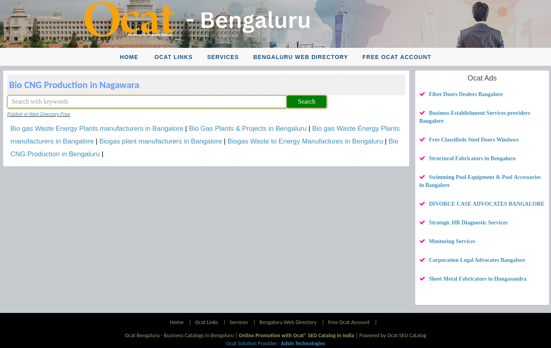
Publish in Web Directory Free (38, 114)
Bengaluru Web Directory (300, 57)
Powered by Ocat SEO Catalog (392, 335)
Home (129, 57)
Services (223, 57)
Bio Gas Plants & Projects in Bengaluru (248, 128)
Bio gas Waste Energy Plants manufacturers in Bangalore (96, 128)
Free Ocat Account (397, 57)
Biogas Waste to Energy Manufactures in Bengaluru (305, 141)
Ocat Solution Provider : (275, 343)
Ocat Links (174, 57)
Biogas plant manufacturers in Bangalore (160, 141)
